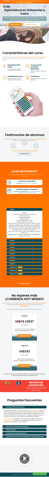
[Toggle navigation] (45, 6)
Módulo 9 (11, 264)
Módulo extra (14, 267)
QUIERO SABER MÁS (15, 24)
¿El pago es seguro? (9, 430)
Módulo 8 (11, 260)
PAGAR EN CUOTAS (24, 336)
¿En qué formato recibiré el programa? (15, 433)
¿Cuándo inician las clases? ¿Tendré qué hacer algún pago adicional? (23, 437)
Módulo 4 (11, 247)
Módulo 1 (11, 209)
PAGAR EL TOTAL (24, 366)
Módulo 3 (11, 244)
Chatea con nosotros (40, 474)
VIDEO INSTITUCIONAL (32, 24)
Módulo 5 (11, 250)
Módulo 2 (11, 240)
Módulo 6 (11, 254)
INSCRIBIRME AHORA (24, 154)
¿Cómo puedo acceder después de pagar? (16, 427)
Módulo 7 (11, 257)
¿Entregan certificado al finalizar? (13, 407)
